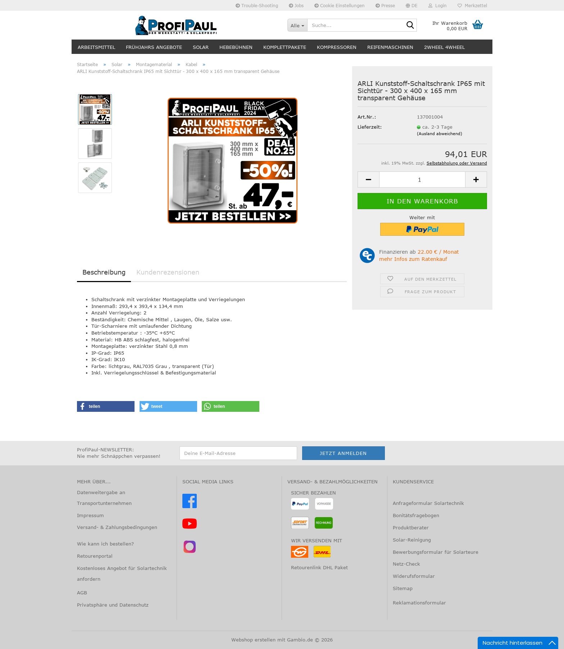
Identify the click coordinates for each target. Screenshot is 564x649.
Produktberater (411, 527)
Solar (201, 47)
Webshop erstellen (253, 640)
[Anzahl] (422, 179)
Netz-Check (406, 564)
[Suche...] (297, 25)
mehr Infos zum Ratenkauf (413, 259)
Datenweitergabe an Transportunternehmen (104, 497)
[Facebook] (189, 506)
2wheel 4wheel (444, 47)
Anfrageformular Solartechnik (428, 503)
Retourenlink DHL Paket (319, 567)
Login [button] (437, 5)
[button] (411, 5)
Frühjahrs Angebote (154, 47)
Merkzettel (472, 5)
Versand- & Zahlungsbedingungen (117, 527)
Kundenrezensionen (167, 272)
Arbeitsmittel (96, 47)
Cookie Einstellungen (339, 5)
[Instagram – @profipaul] (189, 552)
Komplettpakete (284, 47)
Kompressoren (336, 47)
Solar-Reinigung (412, 540)
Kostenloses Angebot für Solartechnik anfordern (122, 573)
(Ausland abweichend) (439, 133)
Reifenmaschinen (390, 47)
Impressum (90, 515)
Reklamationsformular (419, 603)
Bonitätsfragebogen (416, 515)
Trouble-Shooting (257, 5)
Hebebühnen (236, 47)
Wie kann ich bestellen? (105, 544)
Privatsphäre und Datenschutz (113, 605)
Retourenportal (95, 556)
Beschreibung (104, 272)
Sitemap (403, 588)
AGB (82, 592)
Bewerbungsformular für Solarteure (435, 552)
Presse (385, 5)
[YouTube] (189, 529)
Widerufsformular (414, 576)
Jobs (296, 5)
